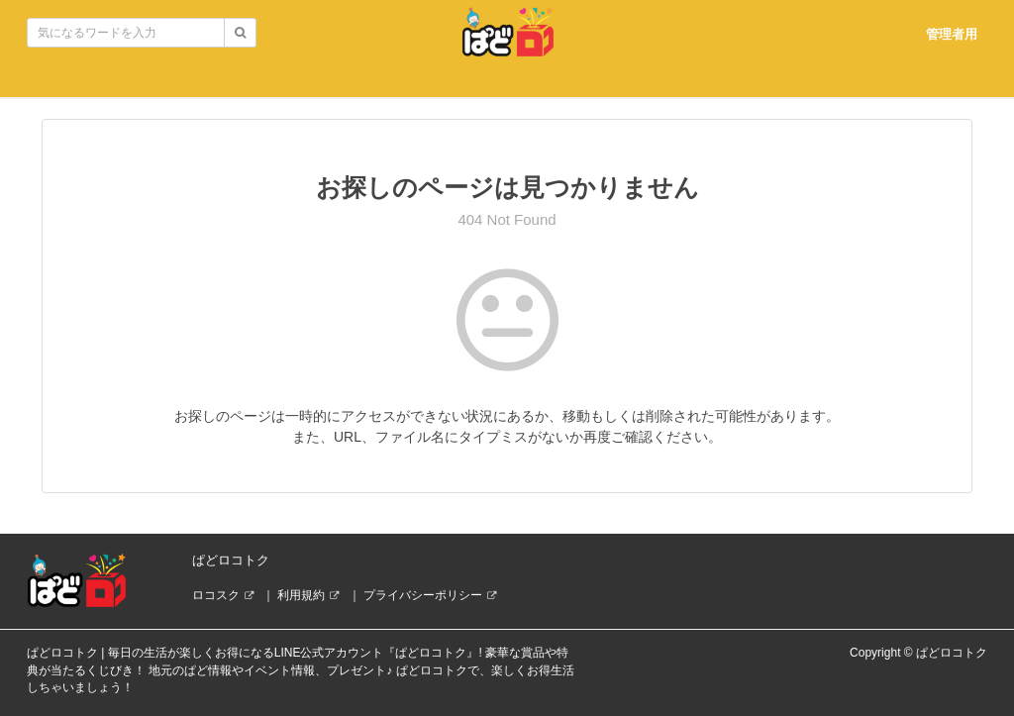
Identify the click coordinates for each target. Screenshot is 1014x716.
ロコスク (216, 595)
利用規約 (301, 595)
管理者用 (951, 34)
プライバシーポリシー (422, 595)
